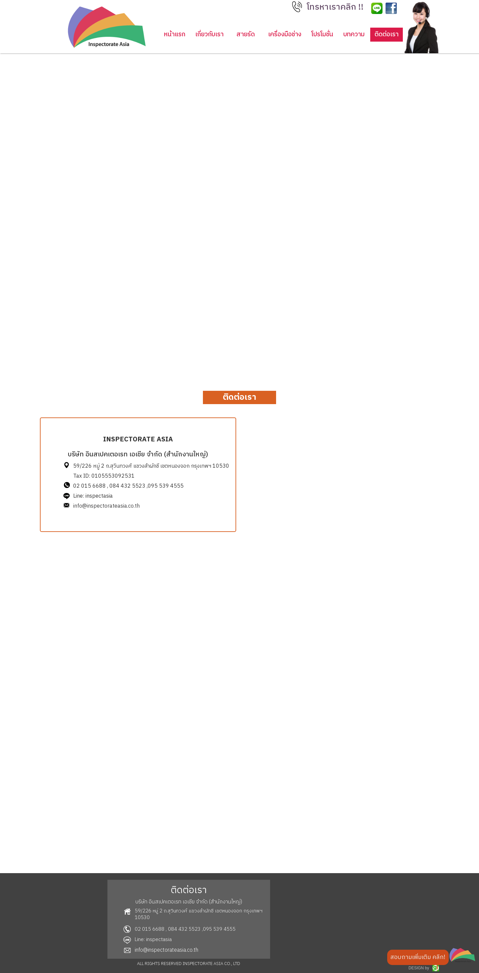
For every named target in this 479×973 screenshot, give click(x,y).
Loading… (341, 627)
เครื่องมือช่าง (284, 34)
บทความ (354, 34)
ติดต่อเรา (387, 34)
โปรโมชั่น (322, 34)
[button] (336, 9)
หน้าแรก (174, 34)
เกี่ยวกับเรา (209, 34)
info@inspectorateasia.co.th (106, 506)
